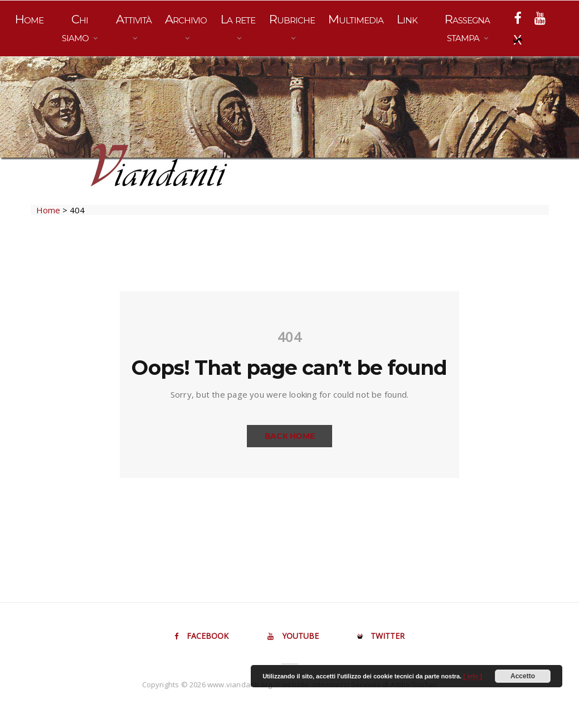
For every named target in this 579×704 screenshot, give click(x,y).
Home (29, 19)
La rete (238, 19)
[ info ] (472, 676)
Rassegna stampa (467, 28)
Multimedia (355, 19)
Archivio (186, 19)
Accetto (522, 676)
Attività (134, 19)
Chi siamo (76, 28)
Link (407, 19)
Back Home (290, 436)
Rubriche (292, 19)
